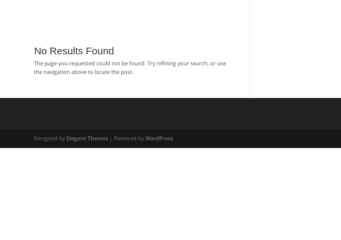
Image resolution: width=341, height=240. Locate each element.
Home (138, 13)
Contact (238, 13)
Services (164, 13)
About (190, 13)
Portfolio (270, 13)
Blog (213, 13)
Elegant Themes (87, 138)
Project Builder (310, 13)
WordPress (159, 138)
